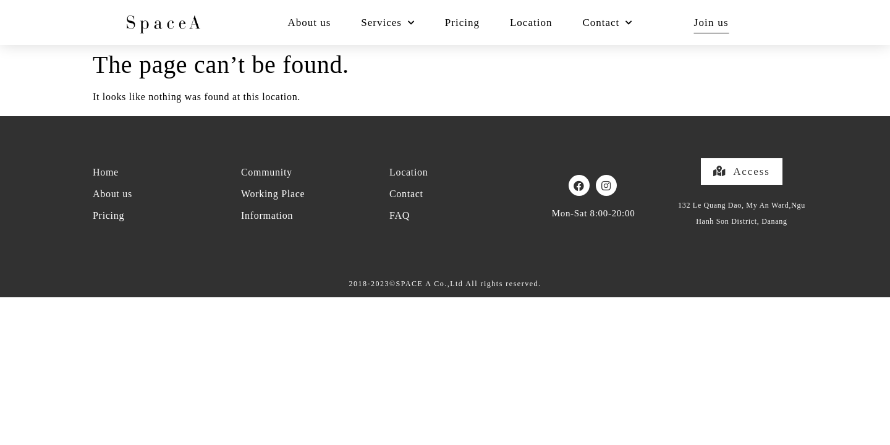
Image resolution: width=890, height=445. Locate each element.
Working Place (273, 194)
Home (106, 172)
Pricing (462, 22)
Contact (607, 23)
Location (531, 22)
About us (309, 22)
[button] (741, 171)
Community (266, 172)
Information (267, 215)
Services (388, 23)
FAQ (399, 215)
